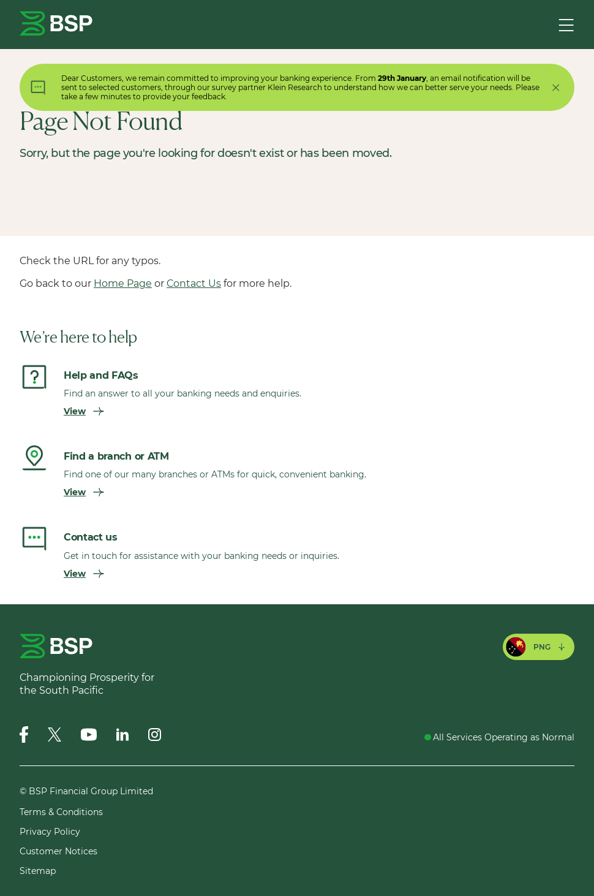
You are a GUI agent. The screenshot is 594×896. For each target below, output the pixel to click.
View (84, 411)
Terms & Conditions (61, 812)
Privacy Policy (50, 831)
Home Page (123, 283)
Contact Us (194, 283)
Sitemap (38, 870)
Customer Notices (58, 851)
